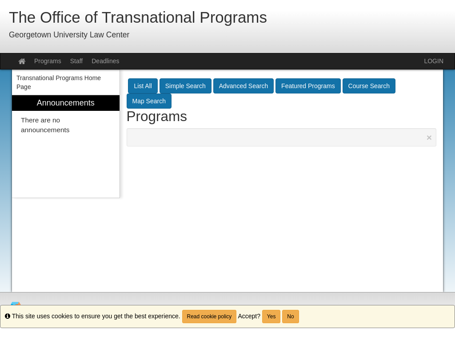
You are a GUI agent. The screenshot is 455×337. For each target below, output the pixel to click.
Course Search (369, 85)
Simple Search (185, 85)
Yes (271, 316)
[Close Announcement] (429, 137)
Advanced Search (243, 85)
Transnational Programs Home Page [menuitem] (58, 82)
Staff (76, 61)
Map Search (149, 101)
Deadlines (105, 61)
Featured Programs (308, 85)
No (290, 316)
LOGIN (433, 61)
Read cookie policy (209, 316)
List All (143, 85)
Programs (47, 61)
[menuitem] (66, 146)
